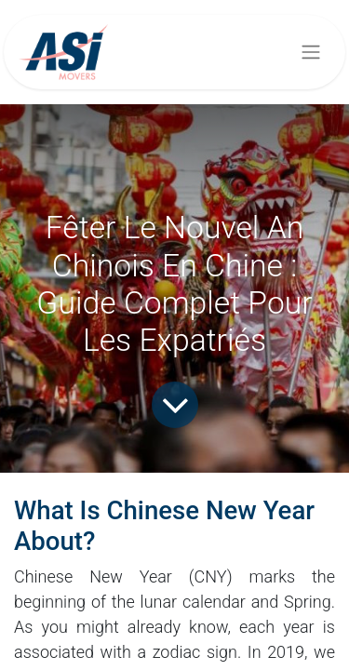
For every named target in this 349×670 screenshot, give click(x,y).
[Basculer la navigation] (310, 53)
